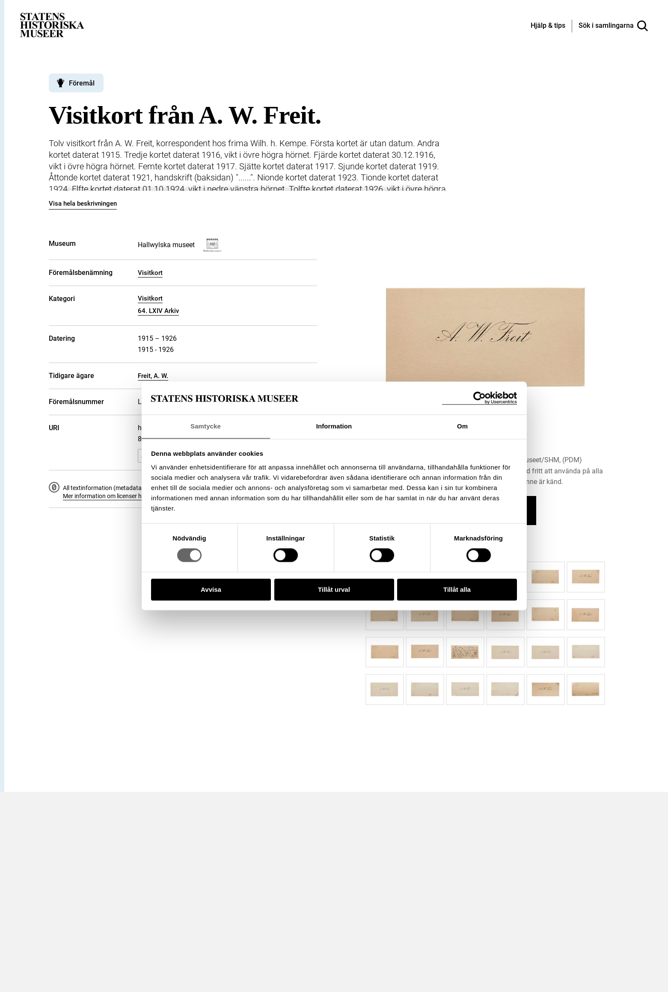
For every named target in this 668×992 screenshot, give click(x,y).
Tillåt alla (457, 589)
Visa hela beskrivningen (83, 203)
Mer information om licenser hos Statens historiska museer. (141, 496)
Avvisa (211, 589)
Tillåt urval (334, 589)
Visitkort (150, 273)
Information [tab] (334, 426)
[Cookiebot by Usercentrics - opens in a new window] (479, 397)
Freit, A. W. (153, 376)
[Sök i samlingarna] (613, 26)
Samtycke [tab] (205, 426)
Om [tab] (462, 426)
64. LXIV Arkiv (158, 311)
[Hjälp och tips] (548, 26)
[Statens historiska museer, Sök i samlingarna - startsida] (52, 24)
